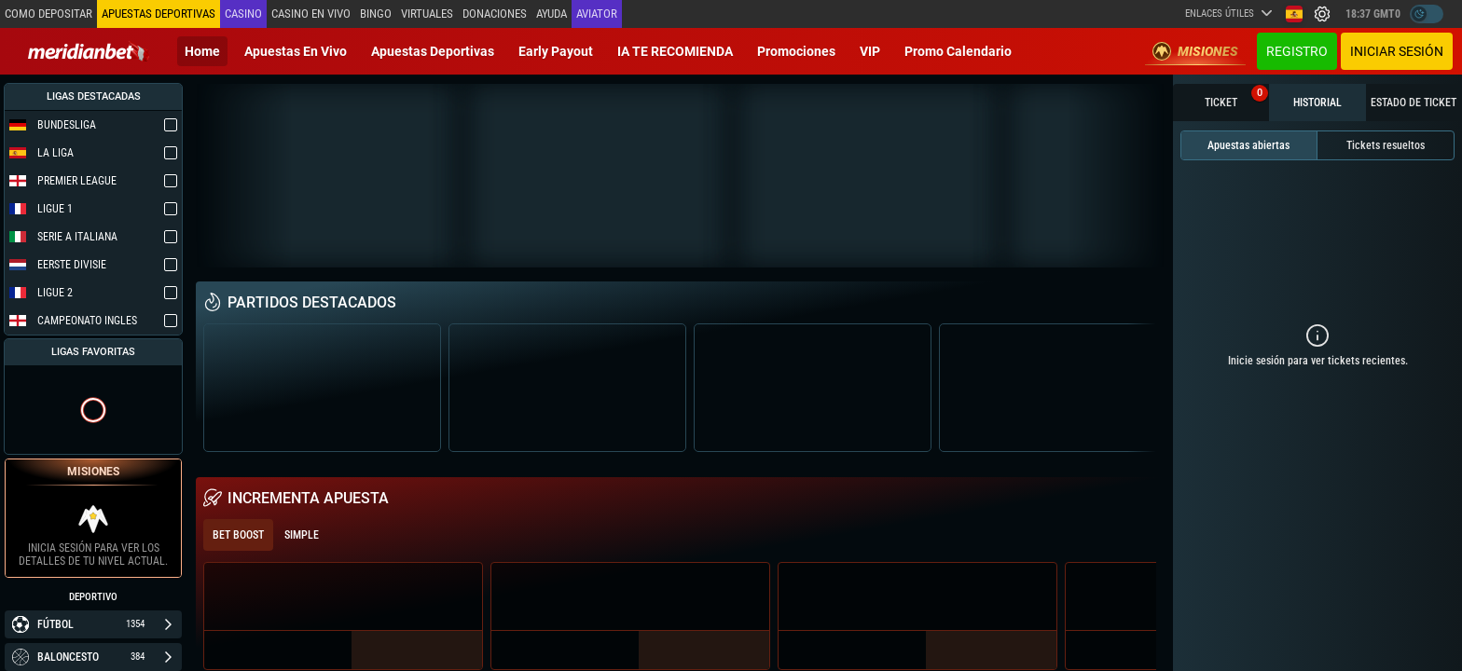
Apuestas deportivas (432, 51)
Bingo (376, 14)
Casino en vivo (311, 14)
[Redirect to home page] (88, 51)
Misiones (1195, 51)
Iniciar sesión (1396, 51)
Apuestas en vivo (295, 51)
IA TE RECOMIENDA (675, 51)
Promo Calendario (958, 51)
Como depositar (48, 14)
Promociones (796, 51)
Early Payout (555, 51)
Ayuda (551, 14)
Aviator (596, 14)
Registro (1297, 51)
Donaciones (494, 14)
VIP (870, 51)
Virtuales (427, 14)
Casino (243, 14)
